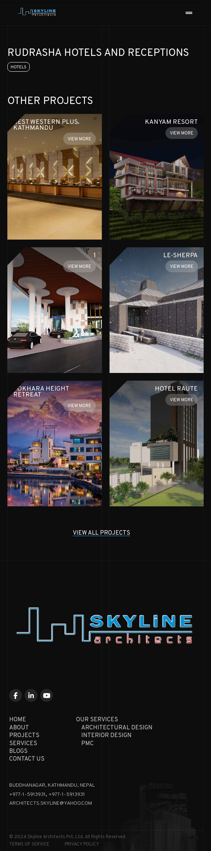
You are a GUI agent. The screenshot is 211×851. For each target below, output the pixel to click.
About (19, 728)
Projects (24, 735)
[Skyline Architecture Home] (34, 12)
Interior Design (106, 735)
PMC (87, 743)
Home (17, 719)
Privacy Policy (82, 844)
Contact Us (26, 759)
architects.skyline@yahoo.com (50, 803)
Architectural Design (117, 728)
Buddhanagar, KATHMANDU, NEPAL (52, 785)
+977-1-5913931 (27, 794)
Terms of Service (29, 844)
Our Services (97, 719)
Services (23, 743)
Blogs (18, 751)
